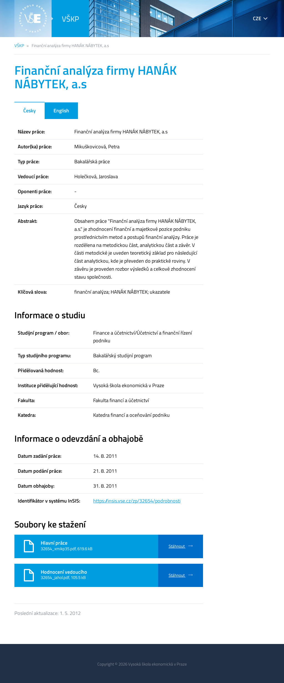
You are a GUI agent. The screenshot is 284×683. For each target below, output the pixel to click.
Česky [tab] (29, 110)
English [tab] (61, 110)
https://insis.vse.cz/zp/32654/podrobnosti (137, 501)
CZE (257, 18)
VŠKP (70, 18)
